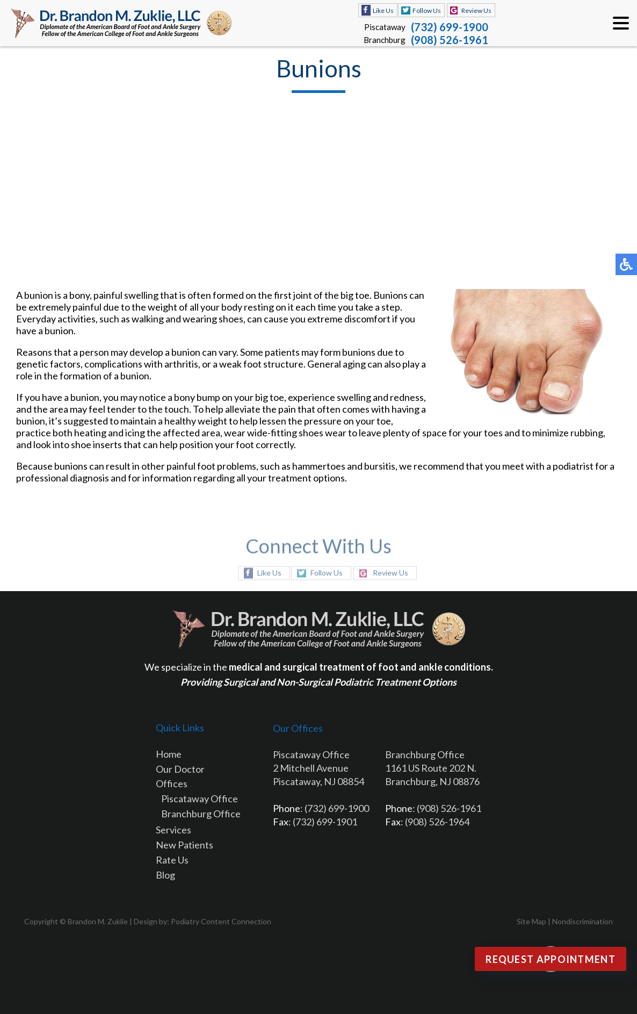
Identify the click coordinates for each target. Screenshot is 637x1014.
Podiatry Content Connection (221, 921)
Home (169, 754)
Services (173, 830)
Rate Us (172, 860)
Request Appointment (551, 959)
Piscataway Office (199, 798)
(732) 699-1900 (449, 26)
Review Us (476, 10)
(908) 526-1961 (449, 39)
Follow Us (426, 10)
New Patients (184, 845)
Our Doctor (180, 769)
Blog (165, 875)
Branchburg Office (201, 813)
